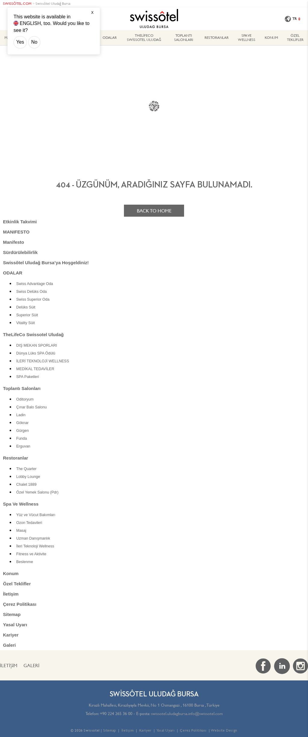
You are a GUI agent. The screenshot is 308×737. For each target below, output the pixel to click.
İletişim (11, 593)
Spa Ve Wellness (246, 37)
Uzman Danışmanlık (33, 538)
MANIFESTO (16, 231)
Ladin (21, 415)
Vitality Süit (25, 323)
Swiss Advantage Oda (34, 284)
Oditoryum (25, 399)
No (34, 42)
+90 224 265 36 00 (116, 714)
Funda (21, 438)
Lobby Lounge (28, 477)
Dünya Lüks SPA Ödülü (35, 353)
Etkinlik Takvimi (20, 221)
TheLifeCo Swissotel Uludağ (144, 37)
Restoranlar (217, 37)
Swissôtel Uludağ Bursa (52, 3)
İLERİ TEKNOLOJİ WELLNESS (42, 361)
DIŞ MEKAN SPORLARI (36, 345)
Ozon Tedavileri (29, 523)
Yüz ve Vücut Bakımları (35, 515)
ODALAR (110, 37)
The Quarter (26, 469)
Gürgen (22, 431)
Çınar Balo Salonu (31, 407)
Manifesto (13, 242)
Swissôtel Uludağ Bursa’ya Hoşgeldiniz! (46, 262)
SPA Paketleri (27, 377)
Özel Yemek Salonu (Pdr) (37, 492)
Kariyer (11, 634)
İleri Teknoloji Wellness (35, 546)
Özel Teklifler (295, 37)
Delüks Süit (25, 307)
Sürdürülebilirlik (20, 252)
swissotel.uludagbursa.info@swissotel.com (187, 714)
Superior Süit (27, 315)
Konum (271, 37)
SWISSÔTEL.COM (17, 3)
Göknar (22, 423)
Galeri (9, 645)
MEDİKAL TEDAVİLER (35, 369)
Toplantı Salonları (183, 37)
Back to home (154, 210)
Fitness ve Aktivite (31, 554)
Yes (20, 42)
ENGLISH (30, 23)
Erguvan (23, 446)
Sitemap (11, 614)
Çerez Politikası (19, 604)
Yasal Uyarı (15, 624)
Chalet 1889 (26, 484)
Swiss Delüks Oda (31, 292)
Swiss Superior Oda (32, 299)
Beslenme (24, 562)
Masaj (21, 530)
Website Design (224, 730)
